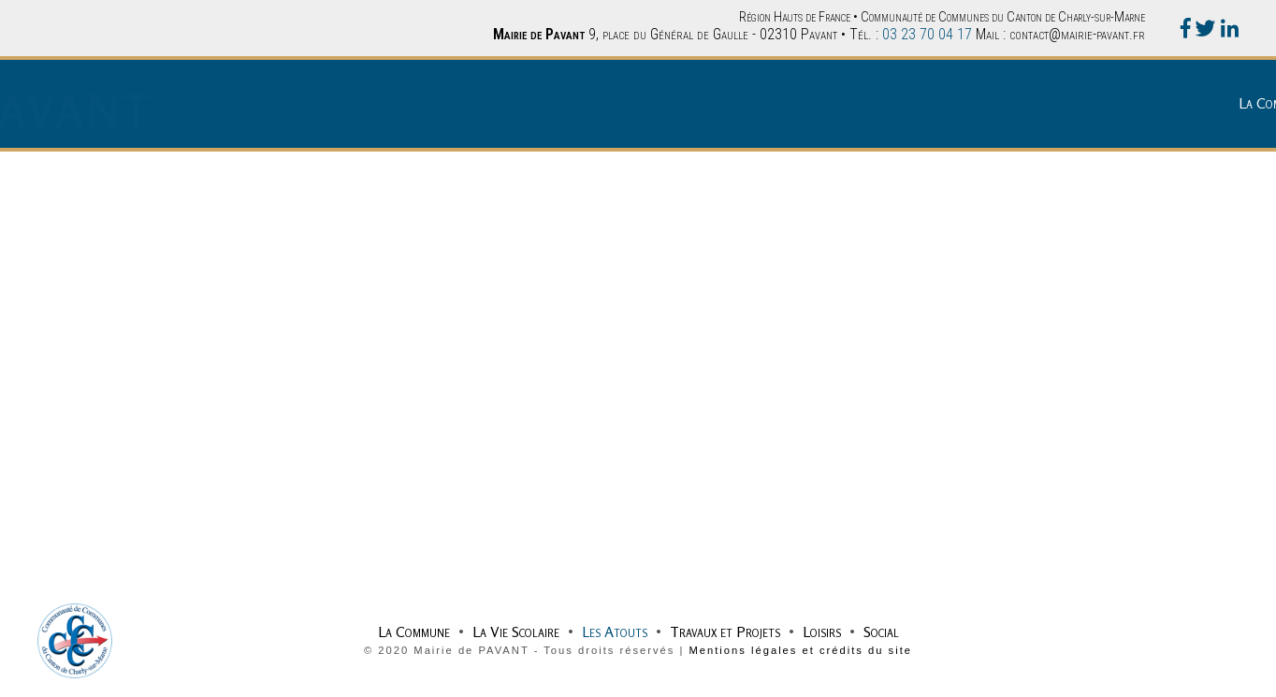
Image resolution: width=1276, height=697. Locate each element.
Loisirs (1176, 103)
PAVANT (235, 111)
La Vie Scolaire (870, 103)
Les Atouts (969, 103)
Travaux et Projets (1079, 103)
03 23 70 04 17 (927, 34)
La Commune (768, 103)
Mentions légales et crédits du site (800, 650)
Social (1236, 103)
